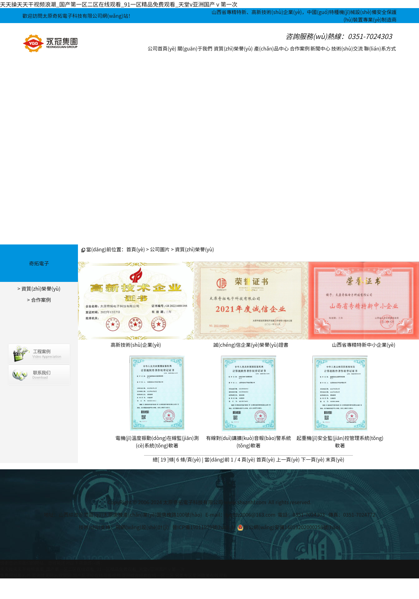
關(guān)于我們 (194, 48)
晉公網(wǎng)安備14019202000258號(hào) (288, 527)
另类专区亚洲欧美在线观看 (201, 575)
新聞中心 (320, 48)
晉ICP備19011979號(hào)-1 (203, 527)
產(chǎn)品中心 (271, 48)
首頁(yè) (135, 249)
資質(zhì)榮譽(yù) (233, 48)
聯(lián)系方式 (380, 48)
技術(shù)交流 (347, 48)
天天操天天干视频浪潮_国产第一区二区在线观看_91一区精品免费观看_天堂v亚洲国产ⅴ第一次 (119, 4)
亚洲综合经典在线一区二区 (148, 575)
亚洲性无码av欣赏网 (51, 575)
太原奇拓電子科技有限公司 (193, 502)
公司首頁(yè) (162, 48)
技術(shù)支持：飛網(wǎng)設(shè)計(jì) (124, 527)
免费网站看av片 (15, 575)
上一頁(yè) (288, 459)
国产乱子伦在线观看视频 (97, 575)
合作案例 (300, 48)
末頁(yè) (335, 459)
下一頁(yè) (313, 459)
